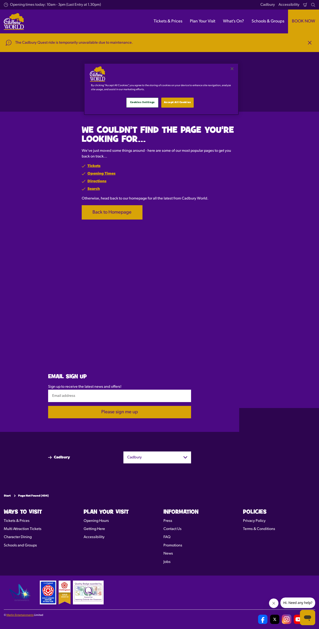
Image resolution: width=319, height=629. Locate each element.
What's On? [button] (233, 21)
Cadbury (267, 5)
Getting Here (94, 529)
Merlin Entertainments (20, 615)
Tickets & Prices (17, 521)
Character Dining (18, 537)
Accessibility (288, 5)
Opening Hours (96, 521)
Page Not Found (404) (33, 495)
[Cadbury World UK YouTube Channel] (298, 619)
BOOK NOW (303, 21)
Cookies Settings (142, 102)
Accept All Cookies (177, 102)
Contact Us (172, 529)
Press (167, 521)
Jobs (167, 562)
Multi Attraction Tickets (22, 529)
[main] (161, 89)
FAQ (167, 537)
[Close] (232, 68)
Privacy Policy (254, 521)
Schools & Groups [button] (268, 21)
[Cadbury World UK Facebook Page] (263, 619)
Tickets (94, 166)
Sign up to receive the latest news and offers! (85, 387)
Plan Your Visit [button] (202, 21)
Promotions (172, 545)
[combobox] (157, 457)
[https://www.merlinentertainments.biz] (20, 592)
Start (7, 495)
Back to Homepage (112, 212)
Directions (96, 181)
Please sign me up (119, 412)
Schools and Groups (20, 545)
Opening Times (101, 174)
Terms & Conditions (259, 529)
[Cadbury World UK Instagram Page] (286, 619)
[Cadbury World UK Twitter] (274, 619)
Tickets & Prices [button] (168, 21)
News (168, 554)
